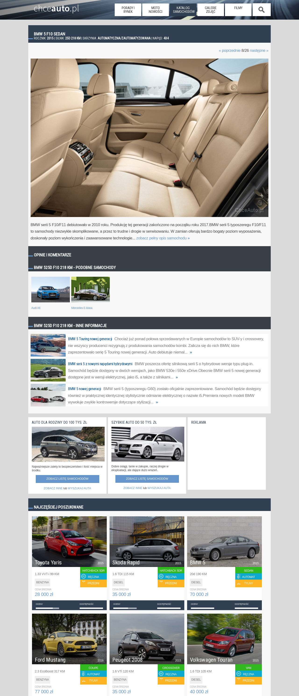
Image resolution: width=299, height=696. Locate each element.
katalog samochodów (184, 10)
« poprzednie (230, 50)
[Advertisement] (226, 456)
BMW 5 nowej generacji (84, 389)
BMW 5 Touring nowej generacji (90, 339)
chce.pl (51, 6)
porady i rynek (128, 10)
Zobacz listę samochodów (67, 478)
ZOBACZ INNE (53, 488)
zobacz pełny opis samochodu (163, 238)
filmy (238, 8)
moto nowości (155, 10)
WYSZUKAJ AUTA (79, 488)
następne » (259, 50)
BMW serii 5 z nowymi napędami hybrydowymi (100, 364)
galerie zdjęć (211, 10)
